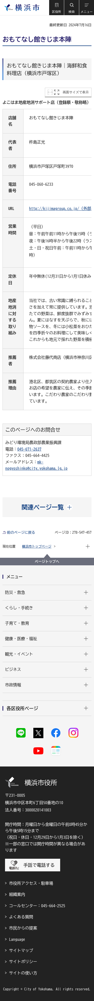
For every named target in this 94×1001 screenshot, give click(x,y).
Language (17, 939)
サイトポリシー (23, 962)
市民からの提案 (23, 928)
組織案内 (17, 894)
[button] (56, 7)
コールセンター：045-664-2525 (37, 906)
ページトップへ (47, 561)
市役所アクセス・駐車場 (31, 883)
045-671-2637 (29, 449)
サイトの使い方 (23, 973)
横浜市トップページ (36, 546)
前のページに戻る (21, 532)
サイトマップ (21, 950)
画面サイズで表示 (76, 92)
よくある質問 (21, 917)
